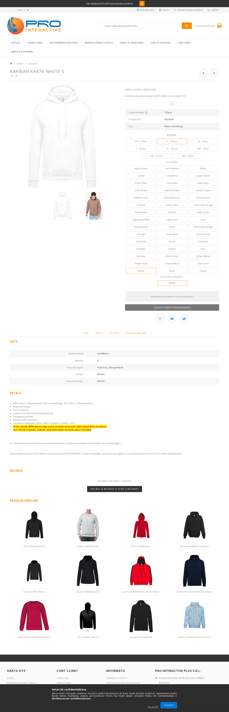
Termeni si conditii (116, 678)
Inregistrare (64, 683)
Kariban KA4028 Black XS (87, 591)
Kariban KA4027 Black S (34, 591)
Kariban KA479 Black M (141, 637)
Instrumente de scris (64, 42)
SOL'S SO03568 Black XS (34, 546)
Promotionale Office (99, 42)
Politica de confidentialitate (123, 683)
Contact (214, 10)
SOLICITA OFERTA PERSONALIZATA (172, 307)
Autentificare (145, 10)
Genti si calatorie (131, 42)
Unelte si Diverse (22, 51)
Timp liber (184, 42)
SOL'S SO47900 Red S (141, 546)
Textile (15, 42)
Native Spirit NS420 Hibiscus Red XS (34, 637)
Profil (164, 10)
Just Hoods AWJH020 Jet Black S (194, 546)
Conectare (63, 678)
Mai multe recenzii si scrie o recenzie (114, 488)
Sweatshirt (33, 63)
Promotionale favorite (189, 10)
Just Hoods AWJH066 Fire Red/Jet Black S (141, 591)
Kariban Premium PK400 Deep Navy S (194, 591)
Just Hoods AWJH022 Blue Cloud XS (194, 637)
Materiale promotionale (21, 683)
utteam (20, 63)
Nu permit (153, 706)
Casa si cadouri (161, 42)
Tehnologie (35, 42)
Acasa (10, 678)
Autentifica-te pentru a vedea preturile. (172, 296)
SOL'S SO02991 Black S (87, 637)
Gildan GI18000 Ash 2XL (88, 546)
